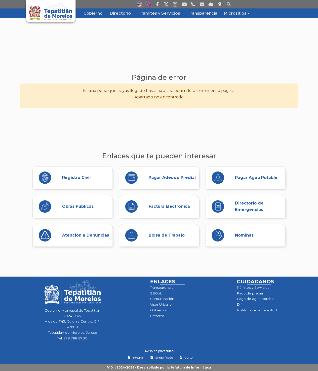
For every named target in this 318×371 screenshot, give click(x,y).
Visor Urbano (161, 304)
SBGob (156, 293)
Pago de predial (250, 293)
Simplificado (161, 357)
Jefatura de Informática (190, 367)
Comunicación (162, 299)
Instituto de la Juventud (257, 310)
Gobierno (158, 310)
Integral (135, 357)
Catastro (157, 316)
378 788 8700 (75, 338)
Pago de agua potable (256, 299)
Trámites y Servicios (253, 287)
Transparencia (161, 287)
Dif (239, 304)
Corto (186, 357)
